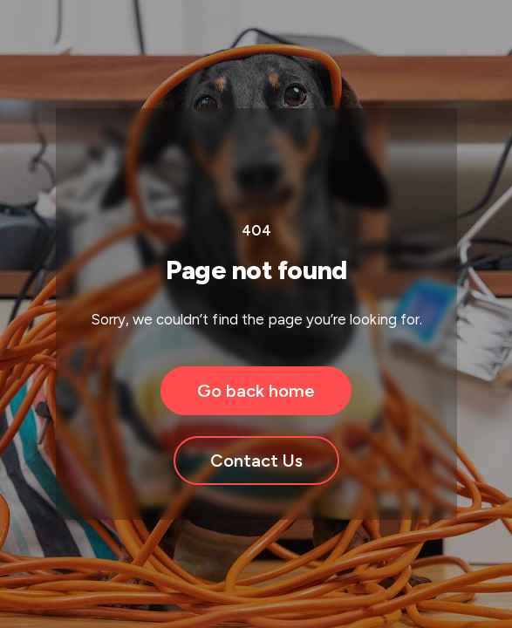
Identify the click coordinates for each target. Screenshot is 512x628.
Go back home (256, 390)
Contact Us (256, 460)
